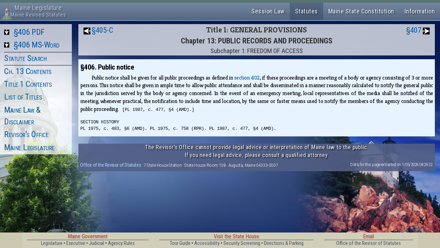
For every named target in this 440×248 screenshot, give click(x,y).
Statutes (306, 11)
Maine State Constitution (361, 11)
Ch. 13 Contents (28, 71)
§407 (413, 30)
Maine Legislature (29, 147)
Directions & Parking (284, 243)
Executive (75, 243)
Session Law (268, 11)
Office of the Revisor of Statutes (110, 165)
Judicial (96, 243)
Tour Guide (180, 243)
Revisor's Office (26, 134)
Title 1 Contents (28, 84)
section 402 (247, 77)
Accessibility (207, 243)
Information (420, 11)
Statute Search (25, 58)
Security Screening (241, 243)
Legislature (52, 243)
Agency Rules (121, 243)
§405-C (102, 30)
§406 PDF (29, 32)
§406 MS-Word (36, 45)
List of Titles (23, 97)
